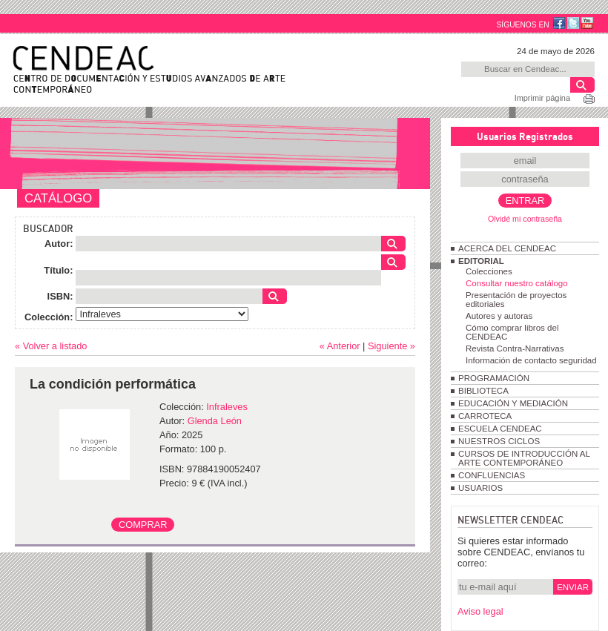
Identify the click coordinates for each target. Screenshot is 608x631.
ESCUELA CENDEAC (500, 428)
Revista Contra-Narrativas (515, 348)
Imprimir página (542, 97)
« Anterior (340, 345)
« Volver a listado (51, 345)
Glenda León (215, 420)
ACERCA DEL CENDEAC (507, 248)
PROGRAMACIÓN (493, 378)
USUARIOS (480, 487)
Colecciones (489, 271)
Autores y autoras (499, 315)
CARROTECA (485, 416)
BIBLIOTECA (483, 390)
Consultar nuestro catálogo (517, 283)
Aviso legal (480, 611)
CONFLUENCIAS (491, 475)
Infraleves (226, 406)
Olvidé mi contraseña (525, 218)
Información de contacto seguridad (531, 360)
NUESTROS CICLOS (499, 441)
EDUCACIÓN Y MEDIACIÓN (513, 403)
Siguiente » (391, 345)
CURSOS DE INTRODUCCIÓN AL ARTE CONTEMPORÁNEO (523, 458)
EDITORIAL (481, 261)
